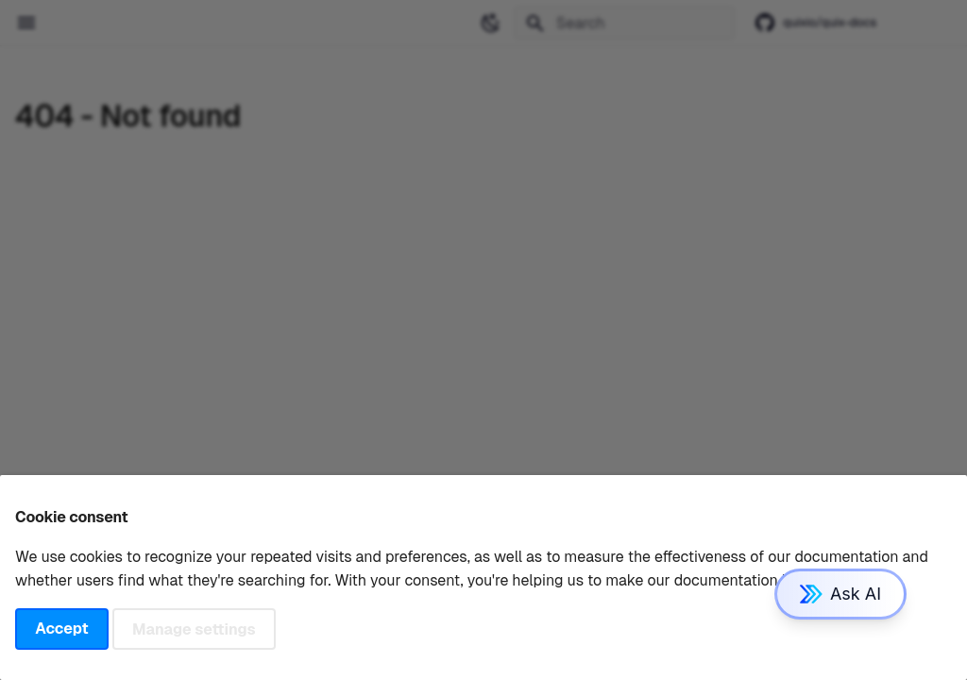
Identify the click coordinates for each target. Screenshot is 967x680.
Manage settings (194, 628)
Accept (61, 628)
